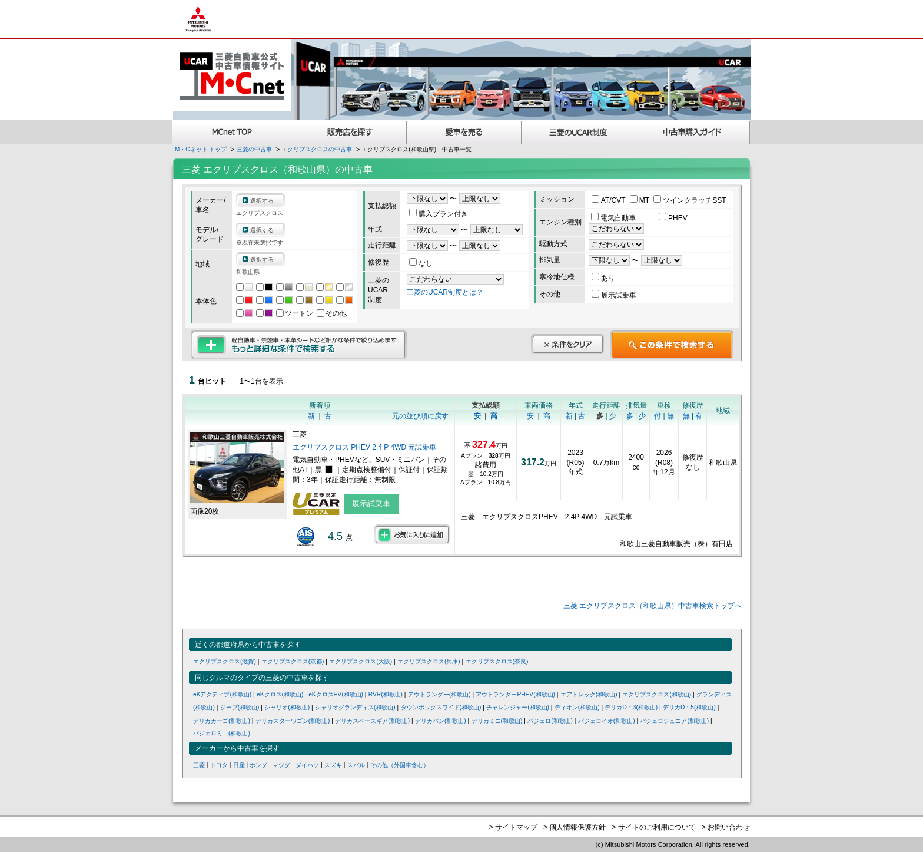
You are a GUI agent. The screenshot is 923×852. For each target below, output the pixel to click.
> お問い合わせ (726, 827)
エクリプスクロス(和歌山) (656, 694)
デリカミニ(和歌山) (497, 721)
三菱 (199, 765)
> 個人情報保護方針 (574, 827)
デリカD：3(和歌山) (631, 707)
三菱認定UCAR (579, 132)
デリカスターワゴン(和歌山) (292, 721)
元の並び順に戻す (420, 416)
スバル (356, 765)
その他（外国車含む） (399, 765)
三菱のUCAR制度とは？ (445, 292)
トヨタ (219, 765)
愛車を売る (464, 132)
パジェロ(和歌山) (550, 721)
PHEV (673, 218)
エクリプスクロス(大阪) (360, 661)
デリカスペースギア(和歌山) (372, 721)
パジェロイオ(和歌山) (606, 721)
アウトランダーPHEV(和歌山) (515, 694)
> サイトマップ (513, 827)
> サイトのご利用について (653, 827)
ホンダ (258, 765)
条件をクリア (567, 344)
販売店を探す (349, 132)
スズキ (333, 765)
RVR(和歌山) (385, 694)
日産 (239, 765)
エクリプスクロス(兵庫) (428, 661)
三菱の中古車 (254, 149)
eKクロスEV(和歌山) (335, 694)
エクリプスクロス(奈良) (497, 661)
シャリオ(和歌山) (287, 707)
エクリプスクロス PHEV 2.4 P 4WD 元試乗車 (364, 447)
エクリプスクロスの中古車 (316, 149)
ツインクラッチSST (689, 200)
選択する (262, 200)
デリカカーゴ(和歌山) (221, 721)
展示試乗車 (614, 295)
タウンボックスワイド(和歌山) (441, 707)
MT (640, 200)
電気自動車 (614, 218)
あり (603, 278)
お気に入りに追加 (412, 534)
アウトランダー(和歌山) (439, 694)
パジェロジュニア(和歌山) (674, 721)
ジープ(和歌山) (240, 707)
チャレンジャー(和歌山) (517, 707)
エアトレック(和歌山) (588, 694)
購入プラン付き (438, 214)
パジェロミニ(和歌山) (221, 733)
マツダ (281, 765)
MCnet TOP (231, 132)
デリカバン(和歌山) (440, 721)
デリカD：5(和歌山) (689, 707)
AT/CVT (609, 200)
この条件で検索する (671, 344)
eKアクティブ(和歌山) (222, 694)
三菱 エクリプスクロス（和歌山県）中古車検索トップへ (652, 606)
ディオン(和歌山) (577, 707)
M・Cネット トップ (201, 149)
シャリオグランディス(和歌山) (355, 707)
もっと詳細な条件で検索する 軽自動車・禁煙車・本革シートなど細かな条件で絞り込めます (299, 344)
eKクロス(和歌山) (280, 694)
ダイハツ (307, 765)
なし (421, 263)
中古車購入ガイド (693, 132)
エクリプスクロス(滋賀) (224, 661)
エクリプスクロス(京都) (292, 661)
